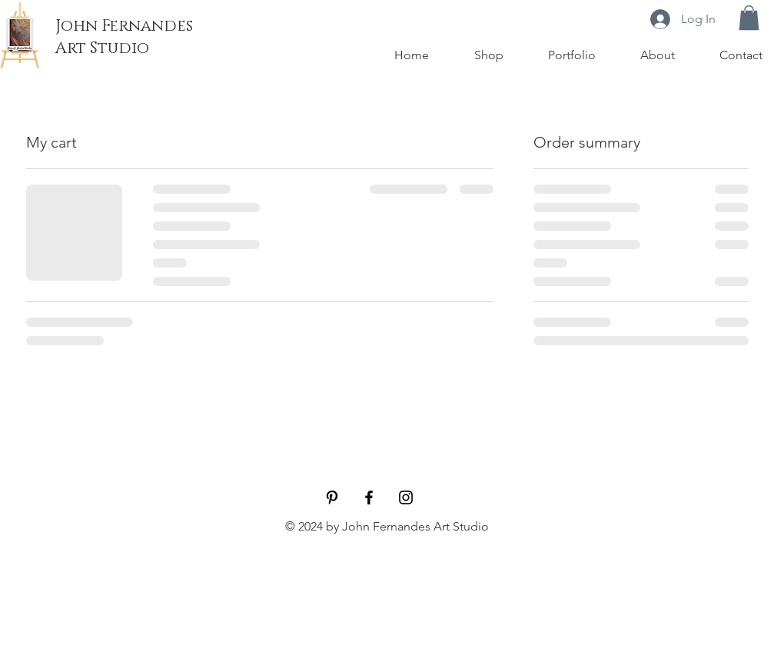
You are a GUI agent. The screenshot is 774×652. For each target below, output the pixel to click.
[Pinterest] (332, 497)
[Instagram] (406, 497)
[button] (749, 17)
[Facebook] (369, 497)
